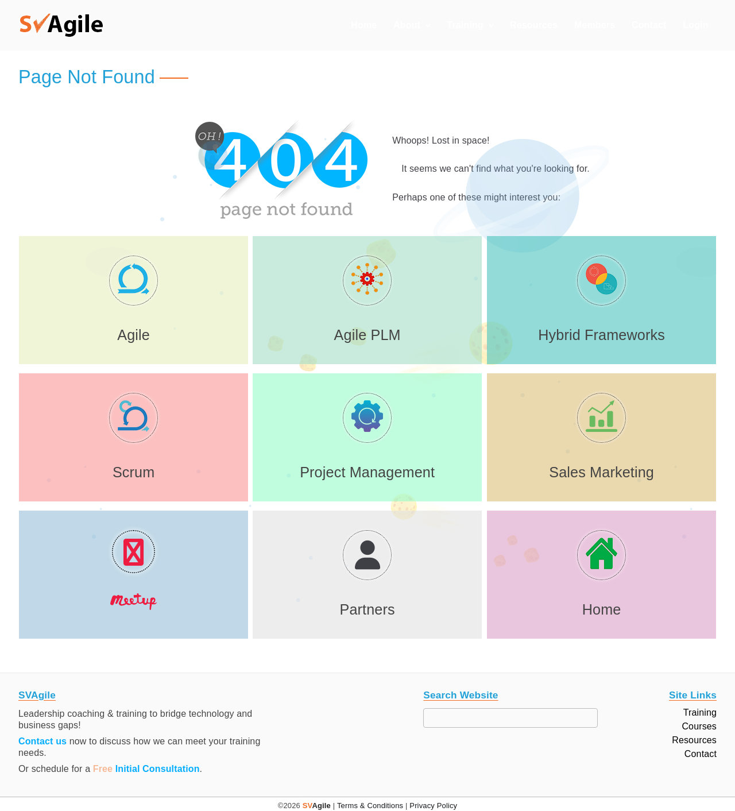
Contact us (42, 741)
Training (465, 25)
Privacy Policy (433, 805)
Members (594, 25)
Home (364, 25)
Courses (699, 726)
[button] (61, 25)
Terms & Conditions (370, 805)
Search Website (460, 695)
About (406, 25)
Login (695, 25)
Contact (649, 25)
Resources (534, 25)
